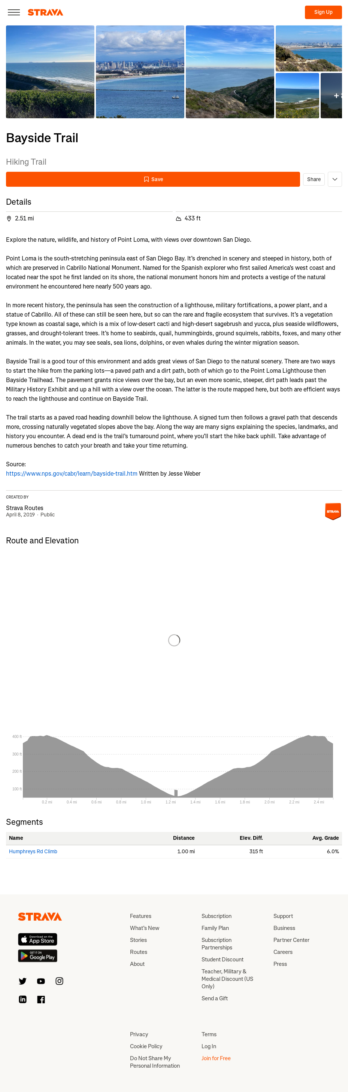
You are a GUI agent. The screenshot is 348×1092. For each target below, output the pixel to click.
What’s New (144, 928)
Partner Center (291, 940)
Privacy (139, 1034)
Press (280, 964)
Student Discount (222, 959)
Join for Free (216, 1058)
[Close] (14, 12)
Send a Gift (215, 998)
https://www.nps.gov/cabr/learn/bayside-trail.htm (71, 474)
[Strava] (45, 12)
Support (283, 916)
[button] (50, 71)
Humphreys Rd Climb (33, 851)
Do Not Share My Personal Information (155, 1062)
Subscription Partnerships (217, 943)
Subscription (217, 916)
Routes (138, 952)
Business (284, 928)
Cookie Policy (146, 1046)
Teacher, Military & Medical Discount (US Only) (227, 979)
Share (314, 179)
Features (140, 916)
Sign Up (323, 12)
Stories (138, 940)
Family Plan (215, 928)
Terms (209, 1034)
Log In (209, 1046)
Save (153, 179)
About (137, 964)
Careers (283, 952)
